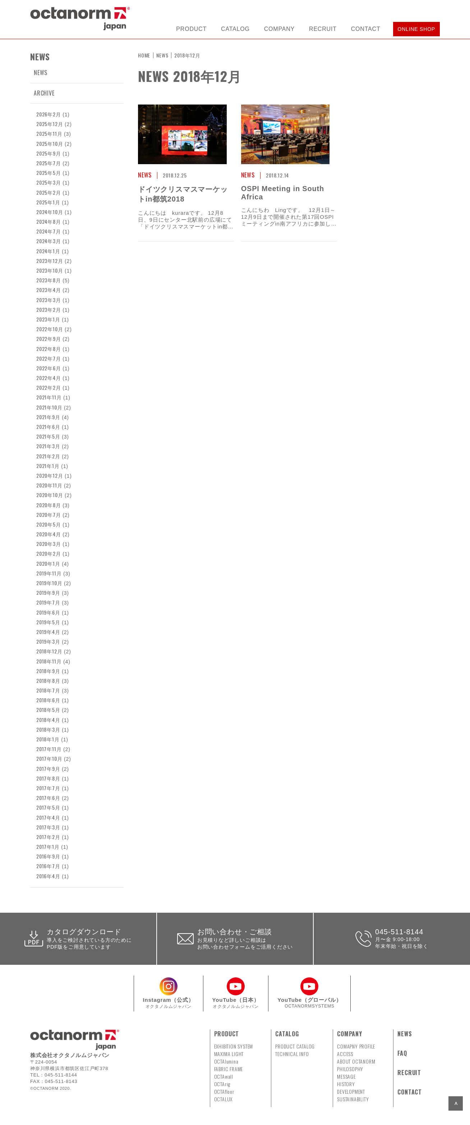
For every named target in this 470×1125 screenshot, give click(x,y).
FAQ (402, 1053)
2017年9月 (48, 768)
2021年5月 (48, 436)
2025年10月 (49, 143)
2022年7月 (48, 358)
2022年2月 (48, 387)
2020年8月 (48, 505)
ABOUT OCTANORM (356, 1061)
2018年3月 (48, 729)
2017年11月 (48, 749)
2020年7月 (48, 514)
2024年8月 (48, 221)
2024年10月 (49, 212)
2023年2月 (48, 309)
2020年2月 (48, 553)
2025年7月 (48, 163)
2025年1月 (48, 202)
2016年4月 (48, 876)
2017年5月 (48, 807)
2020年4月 (48, 534)
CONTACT (366, 29)
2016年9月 (48, 856)
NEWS (40, 72)
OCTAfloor (224, 1091)
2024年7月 (48, 231)
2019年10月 (49, 583)
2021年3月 (48, 446)
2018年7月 (48, 690)
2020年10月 (49, 495)
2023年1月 (48, 319)
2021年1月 (48, 465)
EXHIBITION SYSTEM (233, 1046)
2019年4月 (48, 631)
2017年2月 (48, 837)
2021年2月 (48, 456)
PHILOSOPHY (350, 1069)
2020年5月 (48, 524)
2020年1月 (48, 563)
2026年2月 (48, 114)
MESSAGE (346, 1076)
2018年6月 (48, 700)
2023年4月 (48, 289)
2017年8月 (48, 778)
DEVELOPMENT (351, 1091)
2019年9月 (48, 592)
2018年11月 (48, 661)
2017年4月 (48, 817)
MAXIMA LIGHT (229, 1053)
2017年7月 (48, 788)
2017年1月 (48, 846)
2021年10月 (49, 407)
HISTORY (346, 1084)
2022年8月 (48, 348)
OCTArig (222, 1084)
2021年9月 (48, 417)
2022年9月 (48, 338)
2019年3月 (48, 641)
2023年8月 (48, 280)
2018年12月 (49, 651)
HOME (144, 55)
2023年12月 (49, 260)
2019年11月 (48, 573)
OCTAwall (223, 1076)
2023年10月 (49, 270)
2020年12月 (49, 475)
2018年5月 (48, 709)
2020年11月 (49, 485)
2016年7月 (48, 866)
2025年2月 (48, 192)
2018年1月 (48, 739)
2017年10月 (49, 758)
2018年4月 (48, 719)
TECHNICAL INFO (292, 1053)
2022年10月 (49, 329)
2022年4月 (48, 377)
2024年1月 (48, 251)
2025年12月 (49, 124)
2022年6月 (48, 368)
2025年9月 (48, 153)
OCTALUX (223, 1099)
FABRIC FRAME (228, 1069)
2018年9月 (48, 671)
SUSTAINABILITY (353, 1099)
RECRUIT (323, 29)
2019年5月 (48, 622)
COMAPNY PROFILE (356, 1046)
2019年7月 (48, 602)
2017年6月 (48, 797)
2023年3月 (48, 300)
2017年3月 (48, 827)
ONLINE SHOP (417, 29)
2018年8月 (48, 680)
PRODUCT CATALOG (295, 1046)
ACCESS (345, 1053)
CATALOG (235, 29)
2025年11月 (49, 133)
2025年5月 (48, 172)
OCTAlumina (226, 1061)
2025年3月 (48, 182)
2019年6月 (48, 612)
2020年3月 (48, 543)
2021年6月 (48, 426)
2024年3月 (48, 241)
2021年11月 (48, 397)
